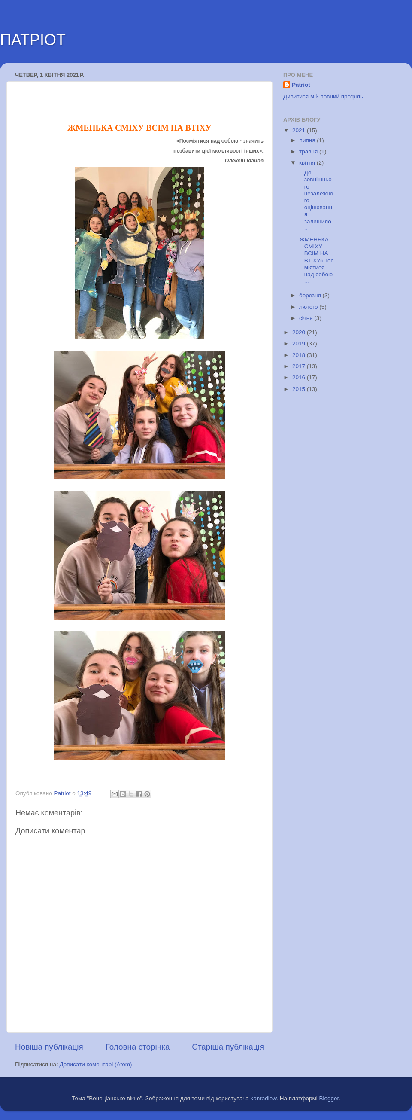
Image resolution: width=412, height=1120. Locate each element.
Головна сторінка (138, 1046)
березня (311, 295)
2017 (299, 366)
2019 (299, 343)
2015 (299, 389)
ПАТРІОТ (33, 40)
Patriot (301, 85)
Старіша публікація (228, 1046)
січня (306, 318)
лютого (309, 307)
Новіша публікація (49, 1046)
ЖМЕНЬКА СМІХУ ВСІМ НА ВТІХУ (139, 127)
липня (308, 140)
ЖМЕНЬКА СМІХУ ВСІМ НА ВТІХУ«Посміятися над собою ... (316, 260)
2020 (299, 332)
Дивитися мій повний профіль (323, 96)
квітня (308, 162)
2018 (299, 355)
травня (309, 151)
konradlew (263, 1098)
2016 (299, 377)
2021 (299, 130)
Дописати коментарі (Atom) (95, 1064)
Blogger (329, 1098)
